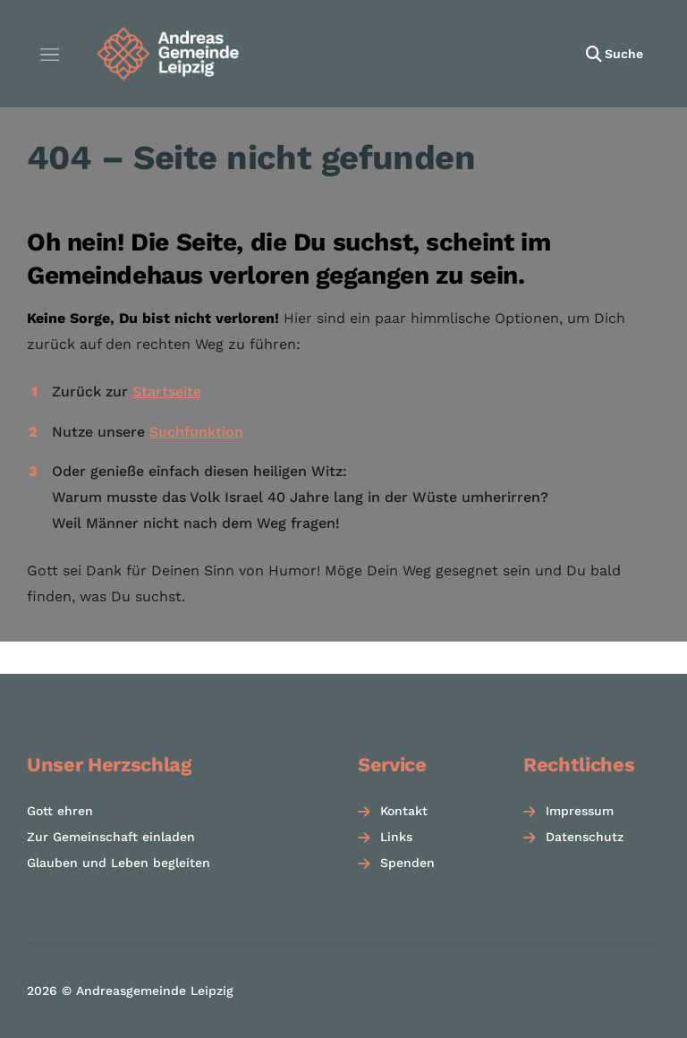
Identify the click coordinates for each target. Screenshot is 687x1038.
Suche (624, 54)
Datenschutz (584, 837)
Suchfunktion (196, 431)
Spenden (407, 862)
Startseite (166, 391)
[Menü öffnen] (49, 53)
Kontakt (404, 811)
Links (396, 837)
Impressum (580, 811)
